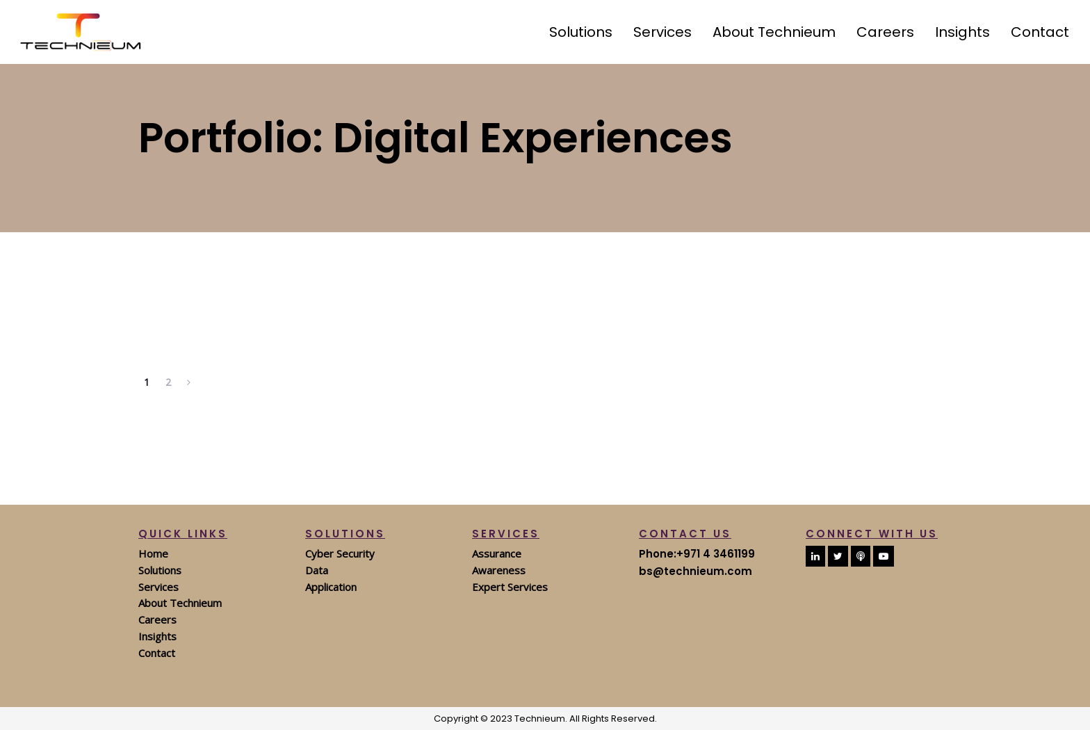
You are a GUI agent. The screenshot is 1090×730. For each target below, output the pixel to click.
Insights (157, 636)
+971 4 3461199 (715, 553)
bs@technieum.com (695, 571)
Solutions (159, 570)
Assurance (496, 553)
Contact (156, 653)
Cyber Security (340, 553)
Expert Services (510, 587)
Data (316, 570)
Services (158, 587)
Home (153, 553)
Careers (157, 619)
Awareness (499, 570)
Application (331, 587)
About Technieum (180, 603)
